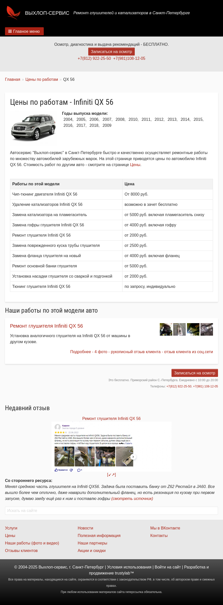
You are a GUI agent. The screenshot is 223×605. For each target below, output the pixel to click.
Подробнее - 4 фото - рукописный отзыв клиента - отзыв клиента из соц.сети (141, 352)
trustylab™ (124, 573)
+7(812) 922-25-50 (94, 58)
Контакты (159, 535)
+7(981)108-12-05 (129, 58)
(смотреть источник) (132, 498)
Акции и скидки (92, 550)
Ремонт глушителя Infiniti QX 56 (46, 326)
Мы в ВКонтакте (165, 528)
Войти (160, 567)
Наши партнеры (92, 543)
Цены (135, 165)
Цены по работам (42, 79)
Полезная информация (99, 535)
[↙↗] (111, 474)
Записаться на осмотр (111, 52)
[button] (24, 31)
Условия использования (129, 567)
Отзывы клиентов (21, 550)
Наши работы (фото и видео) (32, 543)
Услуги (11, 528)
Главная (12, 79)
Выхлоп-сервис (47, 13)
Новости (85, 528)
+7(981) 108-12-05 (205, 386)
